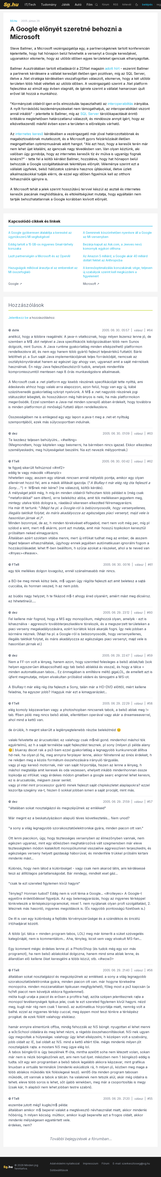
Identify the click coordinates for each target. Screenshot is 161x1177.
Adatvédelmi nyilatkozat (65, 1163)
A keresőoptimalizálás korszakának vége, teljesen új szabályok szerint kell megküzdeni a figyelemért (117, 272)
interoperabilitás (120, 104)
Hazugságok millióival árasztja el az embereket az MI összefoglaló (43, 270)
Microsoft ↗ (91, 283)
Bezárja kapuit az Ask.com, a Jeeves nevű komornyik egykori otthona (112, 246)
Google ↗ (15, 283)
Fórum (105, 1163)
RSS (115, 4)
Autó (78, 4)
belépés (147, 4)
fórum (105, 4)
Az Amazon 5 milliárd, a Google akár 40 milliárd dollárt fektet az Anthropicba (115, 258)
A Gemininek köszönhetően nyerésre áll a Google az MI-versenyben (117, 235)
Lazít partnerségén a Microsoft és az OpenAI (39, 256)
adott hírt (112, 68)
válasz (138, 330)
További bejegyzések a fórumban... (80, 1139)
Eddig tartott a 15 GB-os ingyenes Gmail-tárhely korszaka (40, 246)
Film (89, 4)
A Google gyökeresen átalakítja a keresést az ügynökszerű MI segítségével (40, 235)
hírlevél (126, 4)
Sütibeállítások (59, 1170)
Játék (65, 4)
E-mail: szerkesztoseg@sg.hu (131, 1163)
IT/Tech (30, 4)
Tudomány (48, 4)
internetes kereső (29, 134)
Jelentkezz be (18, 317)
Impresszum (90, 1163)
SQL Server (89, 114)
